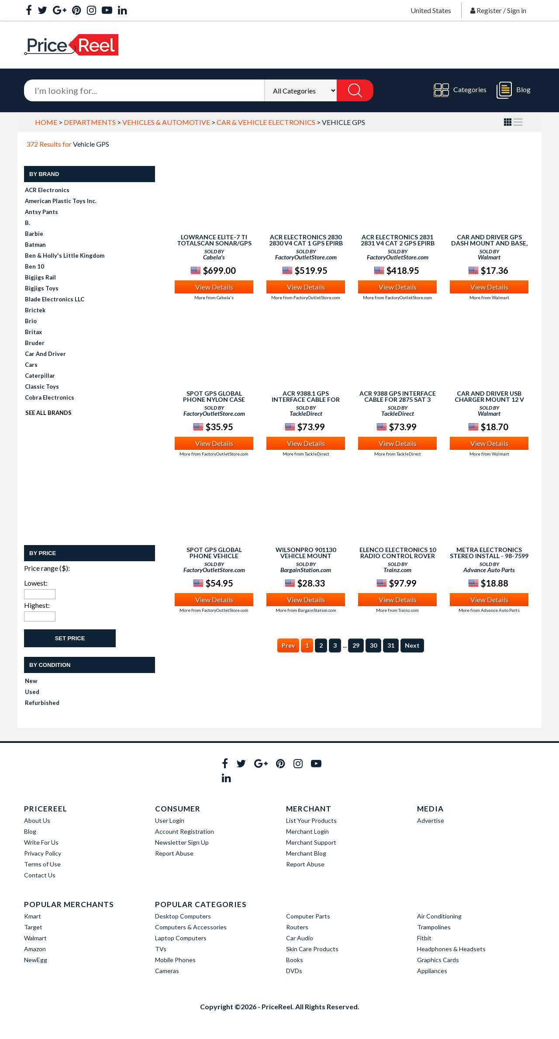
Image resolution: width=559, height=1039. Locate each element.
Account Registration (184, 831)
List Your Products (311, 820)
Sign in (516, 10)
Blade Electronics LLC (54, 299)
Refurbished (42, 702)
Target (33, 927)
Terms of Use (42, 864)
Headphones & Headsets (451, 949)
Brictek (35, 310)
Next (412, 645)
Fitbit (424, 938)
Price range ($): (47, 568)
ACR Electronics (47, 189)
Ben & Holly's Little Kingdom (64, 255)
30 (373, 645)
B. (27, 222)
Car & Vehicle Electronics (266, 122)
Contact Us (39, 875)
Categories (460, 90)
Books (294, 959)
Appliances (432, 970)
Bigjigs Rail (40, 277)
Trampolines (434, 927)
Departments (90, 122)
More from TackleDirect (306, 454)
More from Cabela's (214, 297)
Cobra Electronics (49, 397)
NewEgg (35, 959)
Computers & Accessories (191, 927)
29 (355, 645)
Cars (31, 364)
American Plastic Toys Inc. (61, 200)
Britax (33, 331)
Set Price (70, 638)
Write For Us (41, 842)
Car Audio (299, 938)
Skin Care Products (312, 949)
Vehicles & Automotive (166, 122)
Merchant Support (311, 842)
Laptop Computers (181, 938)
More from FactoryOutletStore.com (305, 297)
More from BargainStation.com (306, 610)
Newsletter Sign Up (182, 842)
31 (390, 645)
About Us (37, 820)
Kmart (32, 916)
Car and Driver (45, 353)
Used (32, 691)
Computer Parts (308, 916)
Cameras (167, 970)
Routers (297, 927)
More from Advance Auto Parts (489, 610)
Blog (514, 90)
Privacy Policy (42, 853)
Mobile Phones (175, 959)
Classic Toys (42, 386)
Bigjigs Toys (42, 288)
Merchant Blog (306, 853)
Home (46, 122)
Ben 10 (34, 266)
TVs (160, 949)
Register (489, 10)
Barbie (34, 233)
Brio (31, 321)
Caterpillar (40, 375)
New (31, 680)
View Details (214, 287)
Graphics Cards (438, 959)
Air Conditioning (439, 916)
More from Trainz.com (397, 610)
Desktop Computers (183, 916)
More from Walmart (489, 297)
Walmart (35, 938)
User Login (169, 820)
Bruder (35, 342)
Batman (35, 244)
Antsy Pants (41, 211)
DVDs (294, 970)
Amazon (35, 949)
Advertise (430, 820)
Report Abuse (174, 853)
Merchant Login (307, 831)
